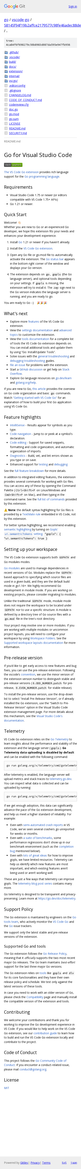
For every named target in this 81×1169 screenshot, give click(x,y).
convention (28, 674)
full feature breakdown (29, 471)
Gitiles (24, 1163)
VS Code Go (60, 922)
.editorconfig (17, 85)
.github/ (14, 52)
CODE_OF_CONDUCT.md (25, 100)
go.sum (14, 119)
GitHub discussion (31, 369)
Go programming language (41, 176)
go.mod (14, 114)
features (33, 321)
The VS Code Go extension (21, 172)
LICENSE (14, 123)
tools (43, 973)
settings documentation (37, 330)
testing (43, 464)
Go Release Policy (54, 953)
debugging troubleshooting (27, 361)
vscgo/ (13, 81)
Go (20, 242)
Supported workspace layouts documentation (33, 643)
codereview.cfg (18, 104)
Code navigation (20, 434)
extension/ (16, 71)
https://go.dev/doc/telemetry (56, 898)
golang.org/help (26, 382)
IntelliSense (17, 425)
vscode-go (20, 19)
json (74, 1162)
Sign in (73, 6)
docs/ (12, 66)
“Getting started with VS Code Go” (35, 398)
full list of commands (51, 499)
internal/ (14, 76)
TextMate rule (31, 514)
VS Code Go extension (37, 248)
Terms (46, 1163)
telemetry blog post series (35, 883)
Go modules (12, 568)
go (6, 19)
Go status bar (55, 259)
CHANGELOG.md (20, 95)
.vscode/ (14, 57)
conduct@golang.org (32, 1069)
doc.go (13, 109)
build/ (12, 62)
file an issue (17, 365)
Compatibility (34, 997)
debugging (61, 464)
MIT (6, 1088)
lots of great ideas (35, 855)
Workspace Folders (42, 638)
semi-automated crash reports (43, 825)
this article (39, 389)
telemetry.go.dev (60, 779)
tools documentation (35, 339)
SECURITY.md (18, 133)
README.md (17, 128)
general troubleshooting (53, 356)
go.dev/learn (64, 378)
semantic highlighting (17, 529)
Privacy (35, 1163)
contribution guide (45, 1033)
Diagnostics (17, 456)
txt (64, 1162)
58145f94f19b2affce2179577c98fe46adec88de (42, 25)
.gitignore (15, 90)
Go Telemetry (59, 739)
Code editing (18, 442)
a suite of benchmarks (37, 838)
